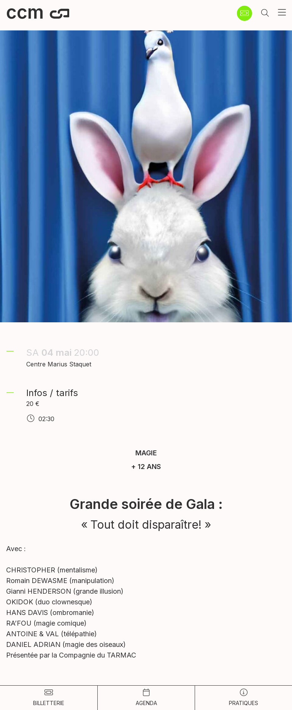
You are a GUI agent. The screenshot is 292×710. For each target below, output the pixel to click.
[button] (265, 13)
